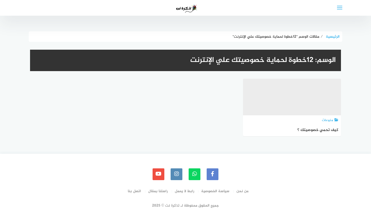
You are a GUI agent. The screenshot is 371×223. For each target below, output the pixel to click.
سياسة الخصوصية (215, 191)
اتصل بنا (134, 191)
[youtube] (158, 174)
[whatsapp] (194, 174)
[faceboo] (212, 174)
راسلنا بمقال (158, 191)
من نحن (242, 191)
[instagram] (176, 174)
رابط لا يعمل (184, 191)
